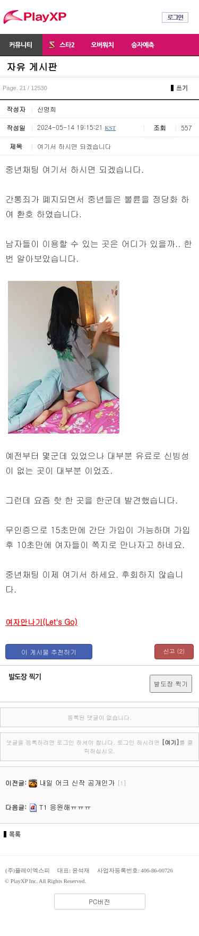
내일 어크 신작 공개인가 (77, 783)
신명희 (46, 108)
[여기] (170, 742)
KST (110, 128)
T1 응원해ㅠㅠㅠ (65, 807)
